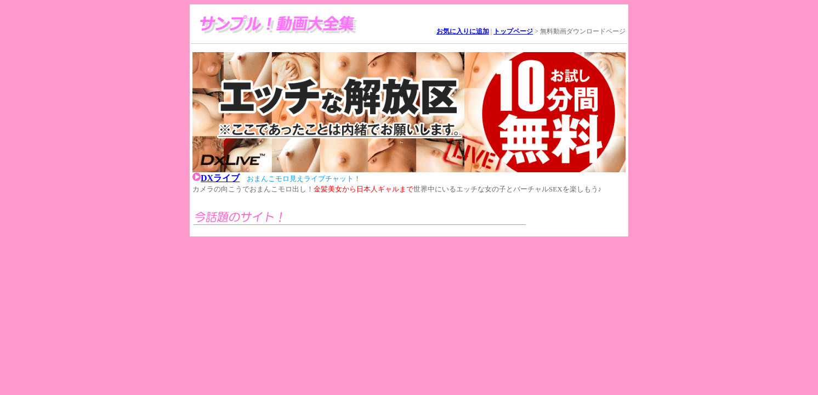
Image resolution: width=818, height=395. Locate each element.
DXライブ (220, 178)
